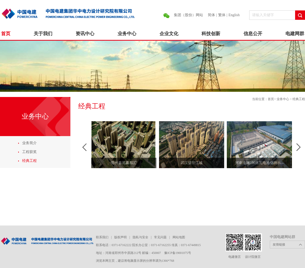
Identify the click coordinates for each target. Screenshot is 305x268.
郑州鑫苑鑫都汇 (124, 163)
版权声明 (120, 237)
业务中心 (127, 33)
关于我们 (43, 33)
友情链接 (279, 244)
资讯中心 (85, 33)
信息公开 (252, 33)
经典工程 (29, 161)
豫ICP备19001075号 (177, 253)
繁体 (221, 15)
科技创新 (211, 33)
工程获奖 (29, 152)
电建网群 (294, 33)
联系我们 (102, 237)
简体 (211, 15)
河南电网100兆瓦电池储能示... (259, 163)
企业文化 (169, 33)
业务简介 (29, 143)
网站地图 (179, 237)
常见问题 (160, 237)
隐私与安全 (140, 237)
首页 (5, 33)
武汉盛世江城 (192, 163)
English (234, 15)
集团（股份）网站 (188, 15)
